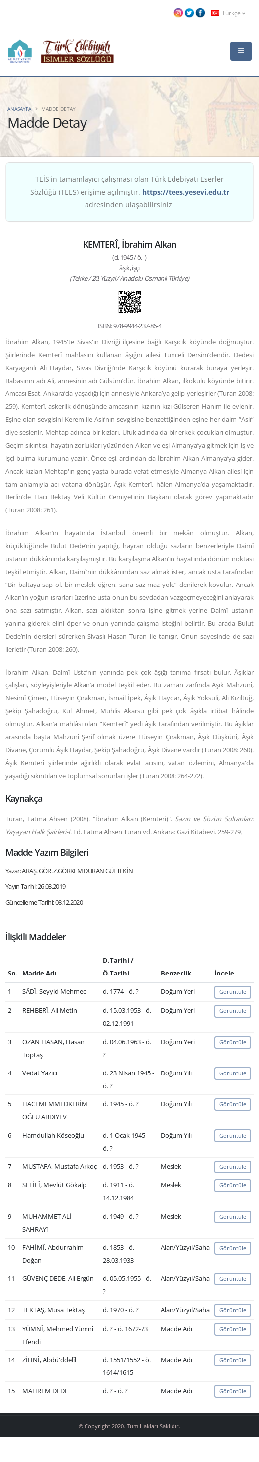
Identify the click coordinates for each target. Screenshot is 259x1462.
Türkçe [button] (228, 13)
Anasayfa (19, 108)
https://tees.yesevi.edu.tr (185, 191)
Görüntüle (232, 991)
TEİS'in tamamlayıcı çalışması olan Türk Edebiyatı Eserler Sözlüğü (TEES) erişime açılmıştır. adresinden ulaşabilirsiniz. (129, 191)
